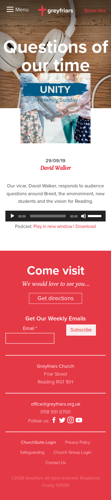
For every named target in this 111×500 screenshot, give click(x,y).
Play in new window (52, 226)
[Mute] (83, 216)
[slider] (48, 216)
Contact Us (56, 462)
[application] (55, 216)
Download (85, 226)
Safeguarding (32, 452)
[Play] (12, 216)
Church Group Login (72, 452)
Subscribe (81, 330)
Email (30, 328)
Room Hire (95, 11)
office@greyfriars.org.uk (55, 404)
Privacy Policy (77, 442)
